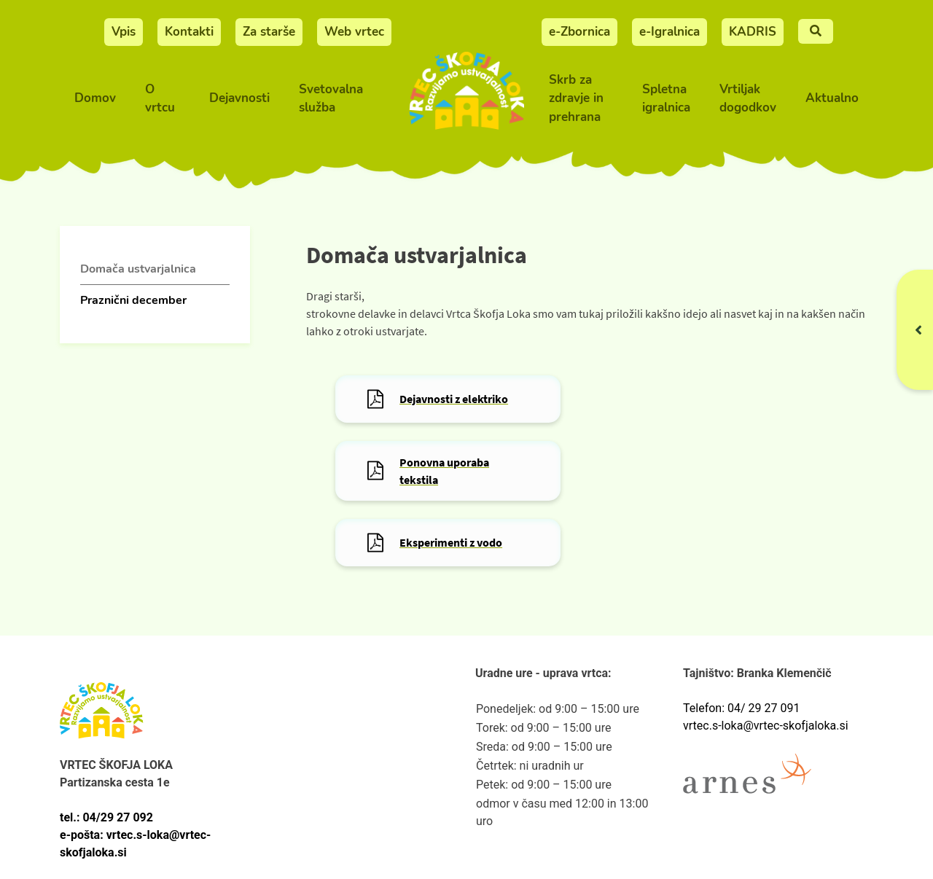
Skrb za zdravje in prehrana (576, 98)
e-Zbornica (579, 31)
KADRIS (752, 31)
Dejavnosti (239, 98)
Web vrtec (354, 31)
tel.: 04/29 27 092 (106, 817)
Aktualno (832, 98)
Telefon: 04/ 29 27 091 (741, 708)
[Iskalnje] (815, 31)
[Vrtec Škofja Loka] (466, 99)
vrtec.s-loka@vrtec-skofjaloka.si (765, 725)
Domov (95, 98)
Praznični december (133, 300)
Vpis (124, 31)
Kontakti (189, 31)
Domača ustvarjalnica (138, 269)
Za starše (269, 31)
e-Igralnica (669, 31)
